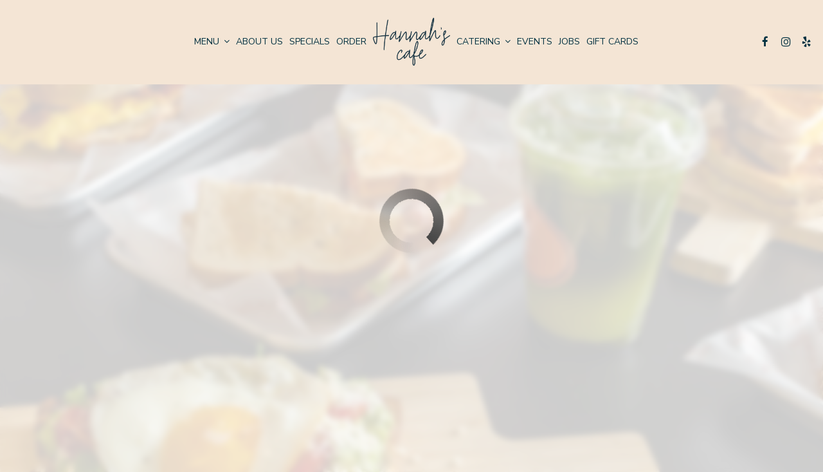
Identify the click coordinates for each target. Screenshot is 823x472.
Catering (484, 41)
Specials (309, 41)
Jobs (569, 41)
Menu (212, 41)
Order (351, 41)
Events (534, 41)
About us (259, 41)
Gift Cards (612, 41)
